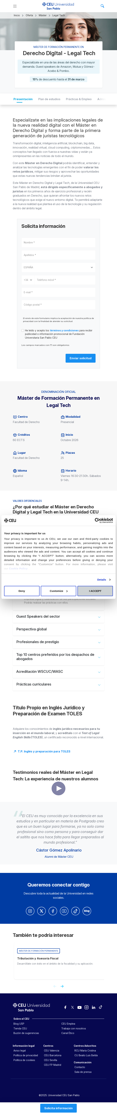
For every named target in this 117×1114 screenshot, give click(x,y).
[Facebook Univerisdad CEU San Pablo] (53, 911)
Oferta (29, 15)
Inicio (17, 15)
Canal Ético (67, 1033)
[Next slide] (63, 987)
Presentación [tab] (23, 99)
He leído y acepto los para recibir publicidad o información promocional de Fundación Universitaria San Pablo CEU (58, 334)
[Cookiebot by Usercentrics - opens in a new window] (97, 520)
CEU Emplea (68, 1023)
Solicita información (58, 1108)
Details (101, 579)
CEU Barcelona (52, 1055)
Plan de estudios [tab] (49, 99)
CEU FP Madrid (52, 1064)
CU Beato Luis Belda (86, 1055)
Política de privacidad (25, 1055)
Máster (43, 15)
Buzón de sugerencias (26, 1033)
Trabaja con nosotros (73, 1028)
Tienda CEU (20, 1028)
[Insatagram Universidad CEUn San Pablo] (30, 911)
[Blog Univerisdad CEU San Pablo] (87, 911)
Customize (59, 590)
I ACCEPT (95, 590)
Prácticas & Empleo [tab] (79, 99)
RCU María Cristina (85, 1050)
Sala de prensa (82, 1072)
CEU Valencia (51, 1050)
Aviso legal (19, 1050)
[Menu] (15, 6)
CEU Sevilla (50, 1060)
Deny (21, 590)
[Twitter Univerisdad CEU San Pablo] (41, 911)
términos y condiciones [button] (64, 330)
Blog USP (18, 1023)
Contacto (79, 1067)
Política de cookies (24, 1060)
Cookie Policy (19, 568)
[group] (60, 960)
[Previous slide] (53, 987)
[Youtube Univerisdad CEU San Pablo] (64, 911)
